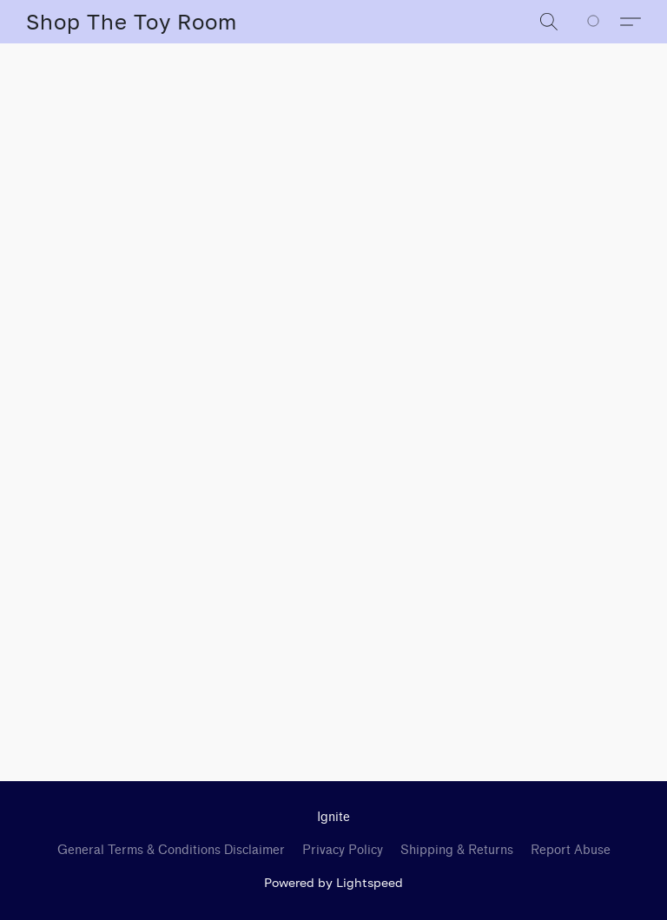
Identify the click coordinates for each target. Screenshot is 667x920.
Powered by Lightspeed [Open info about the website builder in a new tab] (333, 882)
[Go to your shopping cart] (603, 21)
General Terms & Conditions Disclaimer (171, 850)
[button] (131, 22)
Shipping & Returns (456, 850)
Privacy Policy (342, 850)
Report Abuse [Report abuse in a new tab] (571, 850)
